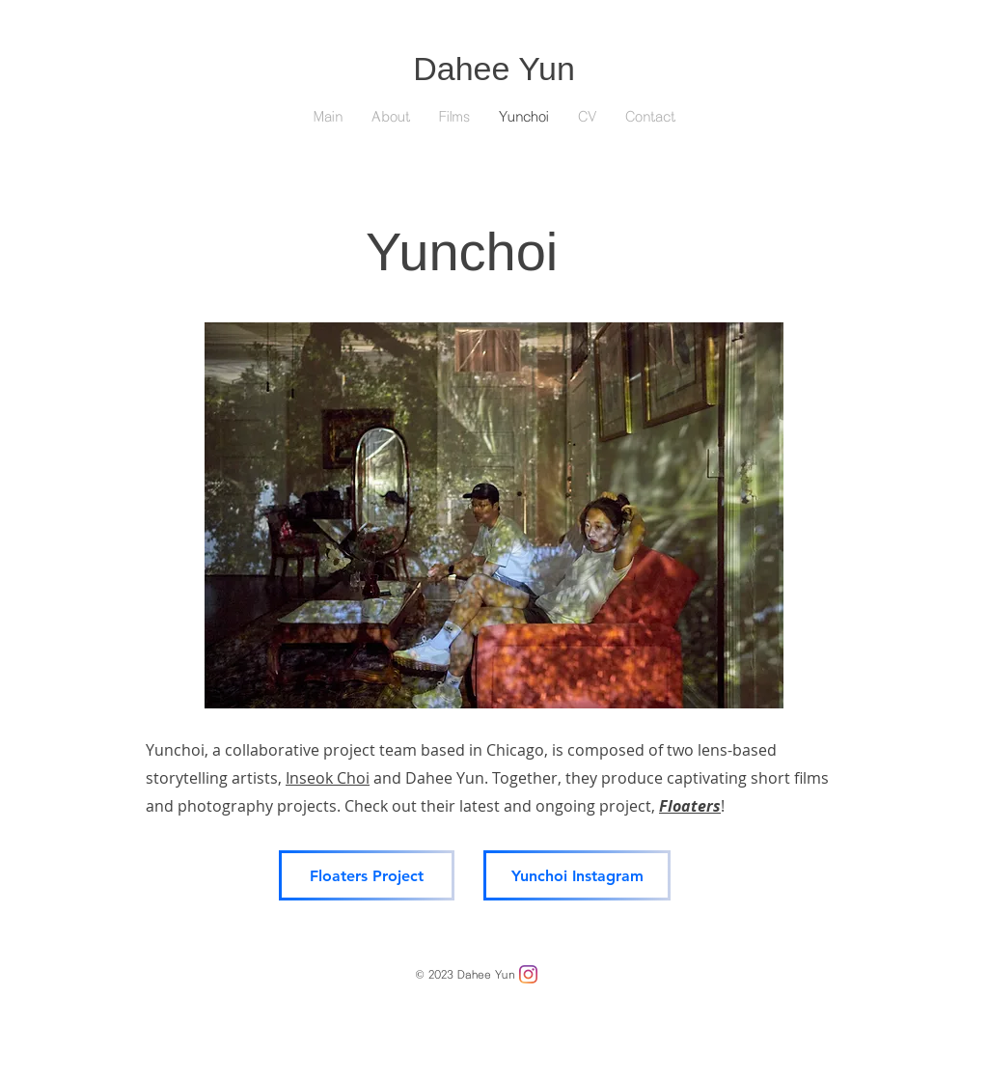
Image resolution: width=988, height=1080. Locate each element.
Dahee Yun (494, 68)
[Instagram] (528, 974)
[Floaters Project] (366, 875)
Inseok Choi (328, 778)
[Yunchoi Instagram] (577, 875)
